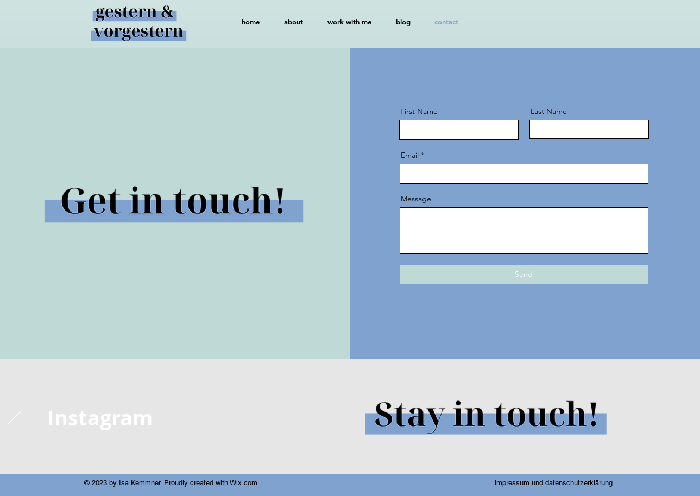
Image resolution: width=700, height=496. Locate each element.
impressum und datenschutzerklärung (554, 483)
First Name (419, 111)
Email (410, 155)
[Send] (524, 274)
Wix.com (243, 483)
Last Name (549, 111)
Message (416, 198)
